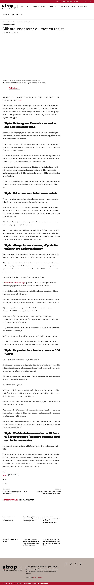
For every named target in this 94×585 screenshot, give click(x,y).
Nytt (14, 22)
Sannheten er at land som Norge (14, 283)
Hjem (4, 22)
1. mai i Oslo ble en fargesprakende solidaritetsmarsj (9, 519)
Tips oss (76, 1)
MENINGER (44, 6)
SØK (13, 15)
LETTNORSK (53, 6)
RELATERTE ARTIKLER (10, 500)
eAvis (63, 1)
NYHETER (36, 6)
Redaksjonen (7, 32)
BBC (19, 100)
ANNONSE (6, 15)
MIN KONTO (69, 1)
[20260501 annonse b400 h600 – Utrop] (77, 93)
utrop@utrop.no (37, 577)
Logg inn (58, 1)
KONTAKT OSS (64, 6)
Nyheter (9, 22)
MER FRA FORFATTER (26, 500)
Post (4, 474)
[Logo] (10, 6)
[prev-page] (31, 549)
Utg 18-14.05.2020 (11, 24)
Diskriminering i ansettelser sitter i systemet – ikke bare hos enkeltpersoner (31, 519)
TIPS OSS (19, 15)
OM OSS (73, 6)
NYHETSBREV (82, 6)
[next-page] (34, 549)
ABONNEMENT (25, 6)
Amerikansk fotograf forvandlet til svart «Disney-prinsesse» (49, 493)
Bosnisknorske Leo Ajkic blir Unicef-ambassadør (15, 493)
